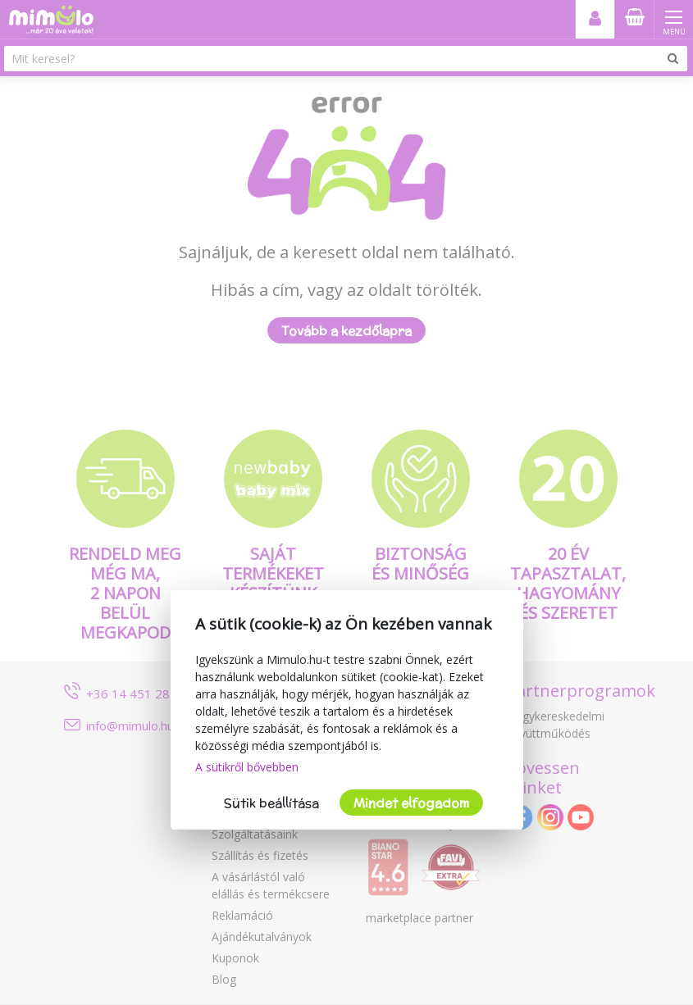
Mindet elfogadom (411, 803)
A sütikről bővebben (247, 767)
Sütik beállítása (271, 803)
